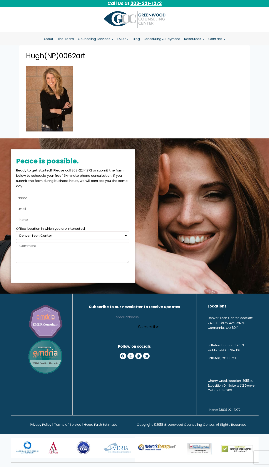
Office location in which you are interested (50, 230)
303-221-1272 (146, 3)
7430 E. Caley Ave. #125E (226, 323)
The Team (65, 39)
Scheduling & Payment (162, 39)
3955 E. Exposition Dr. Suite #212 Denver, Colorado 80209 (232, 386)
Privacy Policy (40, 424)
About (48, 39)
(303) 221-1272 (230, 410)
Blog (136, 39)
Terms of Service (67, 424)
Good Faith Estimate (100, 424)
